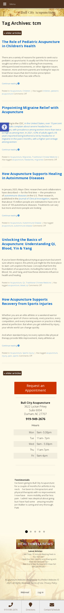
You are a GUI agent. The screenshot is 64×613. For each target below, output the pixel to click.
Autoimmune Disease (32, 222)
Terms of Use (37, 582)
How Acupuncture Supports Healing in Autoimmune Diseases (32, 175)
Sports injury (28, 352)
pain (10, 355)
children (46, 90)
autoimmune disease (23, 225)
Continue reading (11, 83)
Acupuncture (16, 90)
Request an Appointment (35, 388)
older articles (12, 32)
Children (26, 90)
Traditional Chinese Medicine (44, 156)
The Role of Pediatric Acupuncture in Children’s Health (31, 43)
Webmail (25, 592)
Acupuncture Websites (15, 579)
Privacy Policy (50, 582)
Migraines (27, 156)
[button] (4, 127)
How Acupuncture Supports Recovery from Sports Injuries (27, 301)
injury (4, 355)
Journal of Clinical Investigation (34, 198)
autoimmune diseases (15, 195)
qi (27, 285)
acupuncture (17, 159)
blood (22, 285)
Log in (40, 592)
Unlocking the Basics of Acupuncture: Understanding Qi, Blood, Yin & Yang (29, 244)
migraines (38, 159)
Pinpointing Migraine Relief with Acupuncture (30, 109)
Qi (24, 282)
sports (15, 355)
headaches (28, 159)
